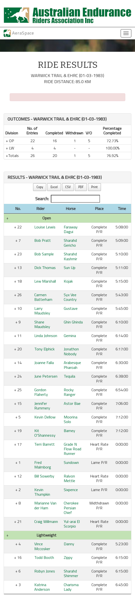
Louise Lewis (44, 227)
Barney (69, 430)
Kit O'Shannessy (44, 433)
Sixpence (71, 490)
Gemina (70, 335)
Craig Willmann (46, 521)
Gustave (71, 308)
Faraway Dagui (71, 229)
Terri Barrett (44, 444)
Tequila (69, 376)
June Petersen (45, 376)
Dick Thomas (45, 267)
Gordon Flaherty (41, 392)
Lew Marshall (45, 281)
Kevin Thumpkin (42, 492)
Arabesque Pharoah (72, 365)
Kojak (68, 281)
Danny (69, 544)
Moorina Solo (70, 419)
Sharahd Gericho (70, 242)
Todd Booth (44, 557)
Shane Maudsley (42, 324)
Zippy (68, 557)
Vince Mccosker (42, 546)
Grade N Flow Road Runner (72, 449)
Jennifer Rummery (42, 405)
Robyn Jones (44, 571)
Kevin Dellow (44, 417)
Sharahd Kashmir (70, 256)
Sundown (71, 462)
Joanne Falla (44, 362)
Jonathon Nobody (71, 351)
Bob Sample (44, 254)
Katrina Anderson (42, 587)
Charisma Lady (71, 587)
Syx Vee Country (70, 297)
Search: (67, 199)
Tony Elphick (44, 349)
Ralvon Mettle (69, 478)
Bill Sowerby (44, 476)
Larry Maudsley (42, 310)
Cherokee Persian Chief (71, 507)
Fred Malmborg (42, 464)
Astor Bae (72, 403)
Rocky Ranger (69, 392)
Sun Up (69, 267)
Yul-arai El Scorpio (72, 524)
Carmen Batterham (43, 297)
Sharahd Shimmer (71, 573)
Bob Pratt (42, 240)
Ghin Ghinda (73, 322)
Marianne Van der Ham (45, 505)
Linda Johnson (45, 335)
